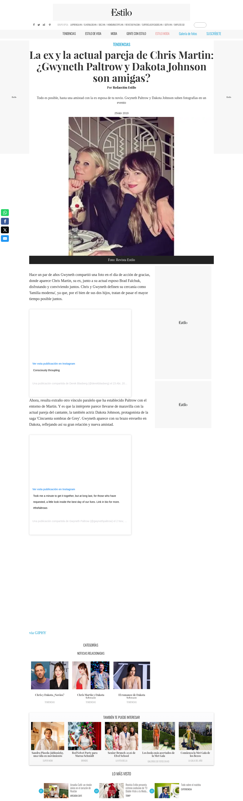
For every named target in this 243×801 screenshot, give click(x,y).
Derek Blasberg (78, 383)
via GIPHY (37, 633)
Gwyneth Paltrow (79, 521)
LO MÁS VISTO (121, 773)
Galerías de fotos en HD (158, 761)
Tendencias (50, 702)
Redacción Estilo (124, 87)
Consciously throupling (46, 370)
